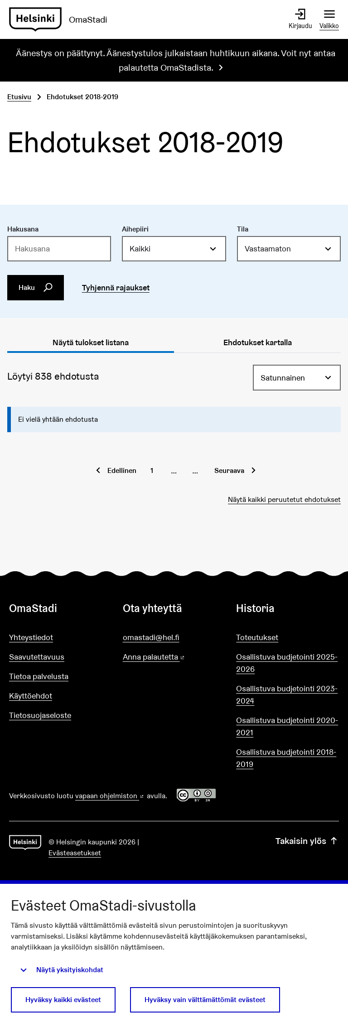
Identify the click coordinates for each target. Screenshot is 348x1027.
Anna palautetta (174, 657)
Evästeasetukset (74, 853)
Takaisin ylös (307, 841)
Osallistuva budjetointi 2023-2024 (287, 694)
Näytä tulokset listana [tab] (91, 342)
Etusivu (19, 96)
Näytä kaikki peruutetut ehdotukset (284, 499)
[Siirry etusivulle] (62, 19)
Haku (36, 287)
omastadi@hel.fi (151, 637)
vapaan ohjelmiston (110, 795)
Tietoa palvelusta (38, 676)
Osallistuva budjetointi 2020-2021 (287, 726)
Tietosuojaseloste (40, 715)
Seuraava (229, 470)
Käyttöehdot (30, 695)
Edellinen (121, 470)
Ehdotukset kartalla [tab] (257, 342)
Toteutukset (257, 637)
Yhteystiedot (31, 637)
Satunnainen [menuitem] (283, 377)
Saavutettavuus (36, 656)
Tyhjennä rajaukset (116, 287)
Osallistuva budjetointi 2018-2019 (286, 758)
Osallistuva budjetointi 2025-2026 (287, 662)
